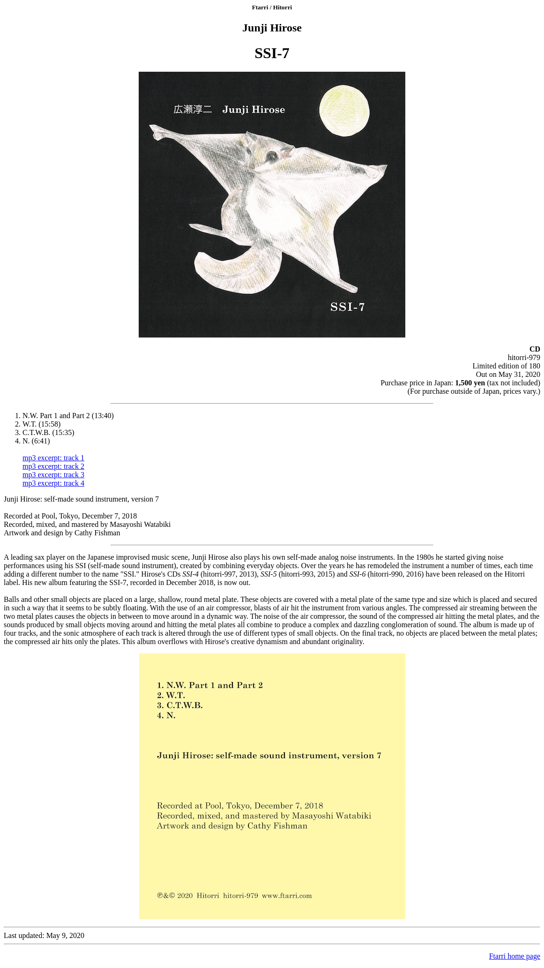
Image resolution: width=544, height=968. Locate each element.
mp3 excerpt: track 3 (53, 475)
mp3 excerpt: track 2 (53, 466)
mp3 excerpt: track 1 (53, 458)
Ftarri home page (514, 956)
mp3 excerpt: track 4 (53, 483)
